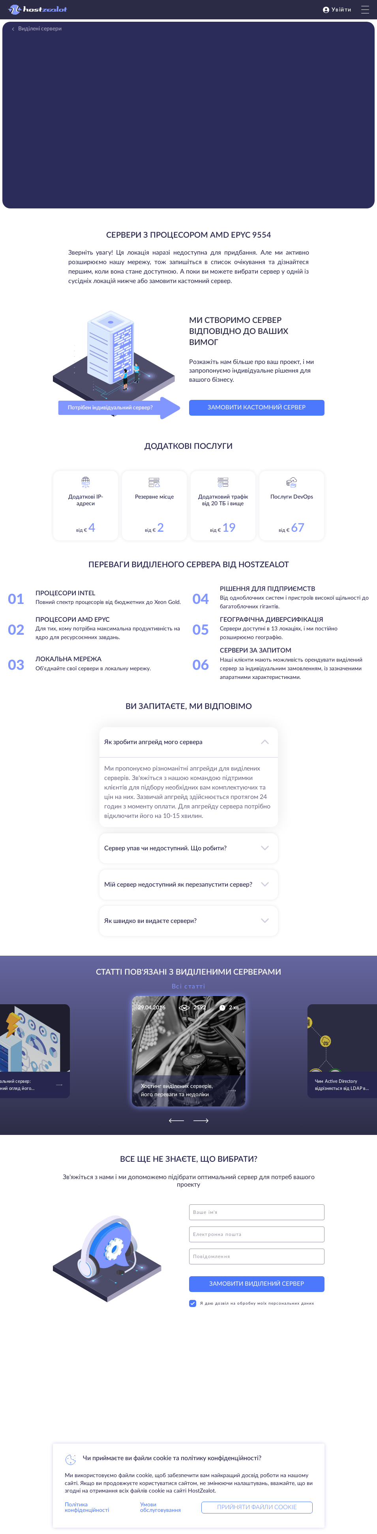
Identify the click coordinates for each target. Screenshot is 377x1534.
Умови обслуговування (160, 1507)
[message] (256, 1256)
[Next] (200, 1121)
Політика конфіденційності (87, 1507)
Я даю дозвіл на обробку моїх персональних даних (251, 1303)
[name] (256, 1212)
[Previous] (176, 1121)
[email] (256, 1234)
